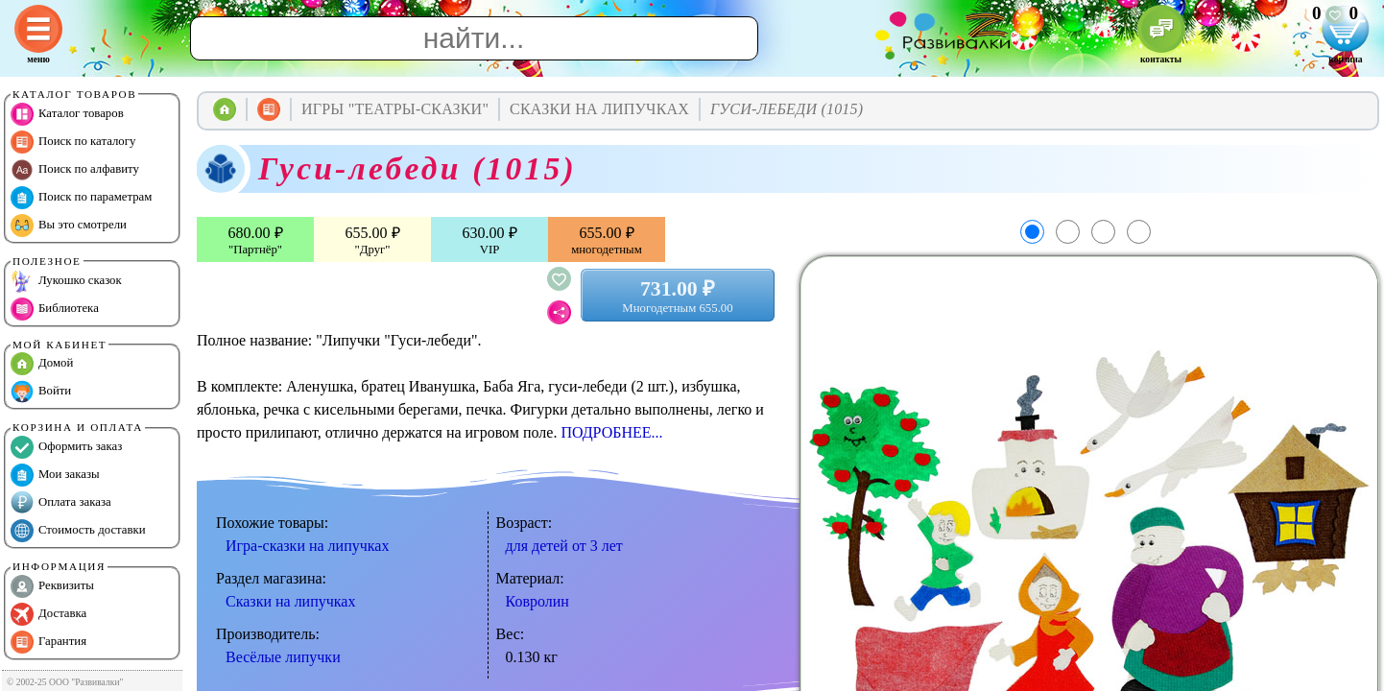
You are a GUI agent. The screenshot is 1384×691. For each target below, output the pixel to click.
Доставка (48, 614)
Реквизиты (52, 586)
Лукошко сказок (66, 281)
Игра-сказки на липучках (307, 545)
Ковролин (537, 601)
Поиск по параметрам (81, 197)
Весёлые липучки (283, 657)
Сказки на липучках (290, 601)
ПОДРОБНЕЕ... (611, 432)
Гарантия (48, 642)
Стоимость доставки (78, 530)
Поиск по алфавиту (75, 169)
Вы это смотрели (69, 225)
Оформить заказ (66, 447)
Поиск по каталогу (73, 142)
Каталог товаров (67, 114)
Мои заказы (55, 475)
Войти (41, 391)
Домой (42, 363)
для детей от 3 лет (564, 545)
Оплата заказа (61, 502)
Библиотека (55, 309)
